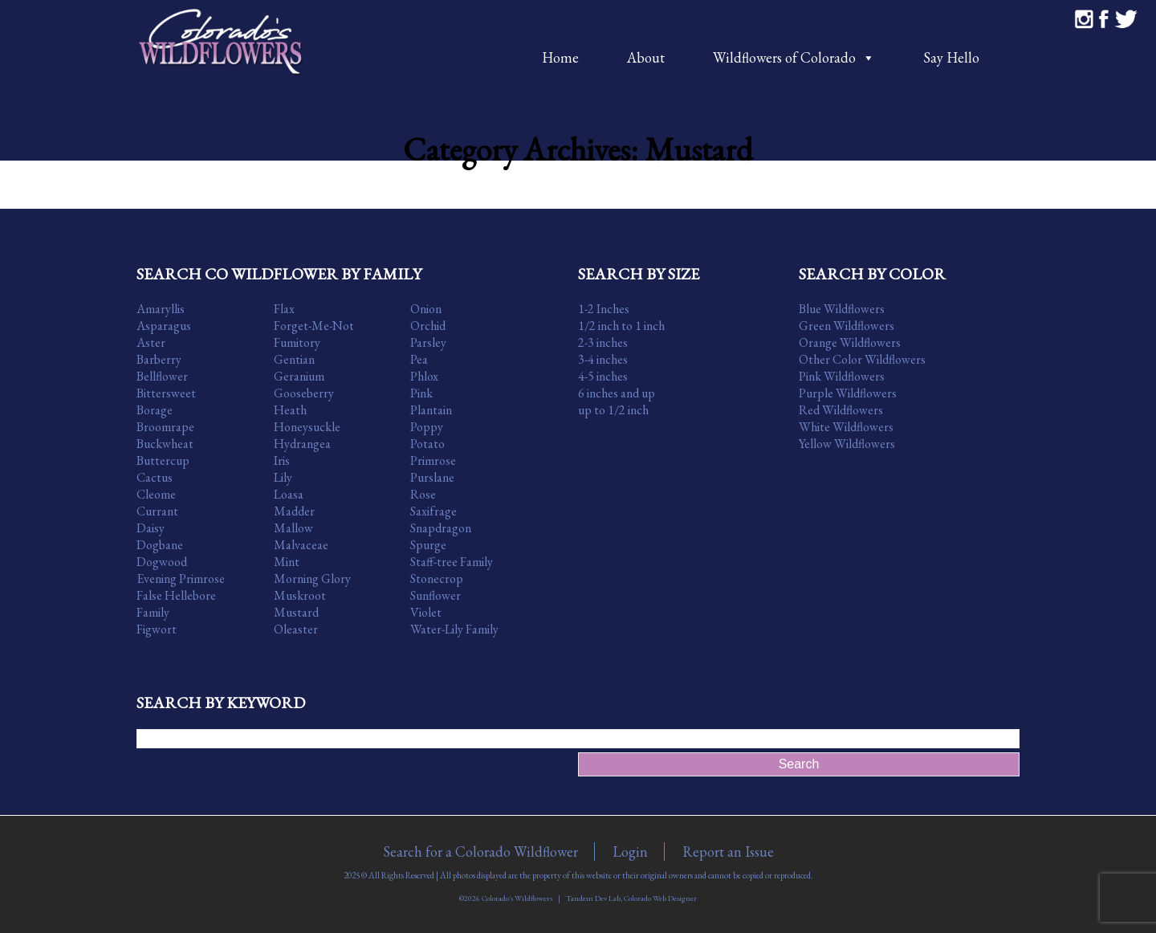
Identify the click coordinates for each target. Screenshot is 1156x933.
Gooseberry (304, 393)
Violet (426, 612)
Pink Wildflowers (842, 376)
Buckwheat (164, 443)
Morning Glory (312, 578)
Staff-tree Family (451, 561)
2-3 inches (603, 342)
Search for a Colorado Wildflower (480, 851)
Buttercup (162, 460)
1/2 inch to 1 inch (621, 325)
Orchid (428, 325)
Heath (290, 409)
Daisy (150, 527)
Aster (150, 342)
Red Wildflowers (841, 409)
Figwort (156, 629)
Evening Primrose (180, 578)
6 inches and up (616, 393)
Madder (294, 511)
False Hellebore (176, 595)
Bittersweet (166, 393)
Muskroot (300, 595)
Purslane (432, 477)
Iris (282, 460)
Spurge (428, 544)
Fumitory (297, 342)
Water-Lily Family (454, 629)
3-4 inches (603, 359)
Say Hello (951, 57)
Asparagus (163, 325)
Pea (419, 359)
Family (152, 612)
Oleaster (296, 629)
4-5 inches (603, 376)
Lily (283, 477)
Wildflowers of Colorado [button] (794, 57)
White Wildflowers (846, 426)
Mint (286, 561)
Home (560, 57)
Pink (421, 393)
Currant (157, 511)
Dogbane (159, 544)
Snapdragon (440, 527)
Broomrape (165, 426)
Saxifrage (433, 511)
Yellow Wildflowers (847, 443)
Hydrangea (302, 443)
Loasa (288, 494)
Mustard (296, 612)
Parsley (428, 342)
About (646, 57)
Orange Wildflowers (850, 342)
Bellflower (162, 376)
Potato (427, 443)
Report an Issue (728, 851)
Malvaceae (301, 544)
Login (630, 851)
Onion (426, 308)
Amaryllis (160, 308)
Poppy (426, 426)
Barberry (158, 359)
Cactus (154, 477)
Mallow (293, 527)
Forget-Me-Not (314, 325)
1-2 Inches (603, 308)
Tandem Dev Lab (593, 898)
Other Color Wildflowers (862, 359)
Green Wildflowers (846, 325)
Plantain (431, 409)
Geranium (299, 376)
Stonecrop (436, 578)
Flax (284, 308)
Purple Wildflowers (848, 393)
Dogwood (161, 561)
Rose (423, 494)
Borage (154, 409)
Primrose (433, 460)
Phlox (424, 376)
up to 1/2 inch (613, 409)
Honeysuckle (307, 426)
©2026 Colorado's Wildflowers (505, 898)
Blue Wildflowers (842, 308)
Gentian (294, 359)
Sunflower (435, 595)
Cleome (156, 494)
